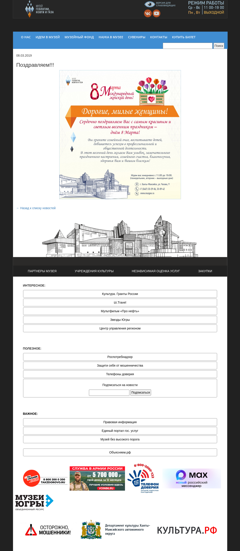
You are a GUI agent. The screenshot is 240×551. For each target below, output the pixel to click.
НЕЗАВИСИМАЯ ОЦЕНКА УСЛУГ (156, 271)
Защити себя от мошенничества (120, 365)
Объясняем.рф (120, 452)
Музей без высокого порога (120, 439)
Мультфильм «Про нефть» (120, 311)
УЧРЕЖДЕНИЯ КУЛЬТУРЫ (94, 271)
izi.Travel (120, 302)
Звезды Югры (120, 319)
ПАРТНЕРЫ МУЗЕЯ (42, 271)
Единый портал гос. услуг (120, 430)
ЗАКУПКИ (205, 271)
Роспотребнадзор (120, 357)
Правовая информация (120, 422)
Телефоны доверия (120, 374)
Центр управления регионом (120, 328)
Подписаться (140, 392)
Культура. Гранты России (120, 294)
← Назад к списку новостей (36, 208)
